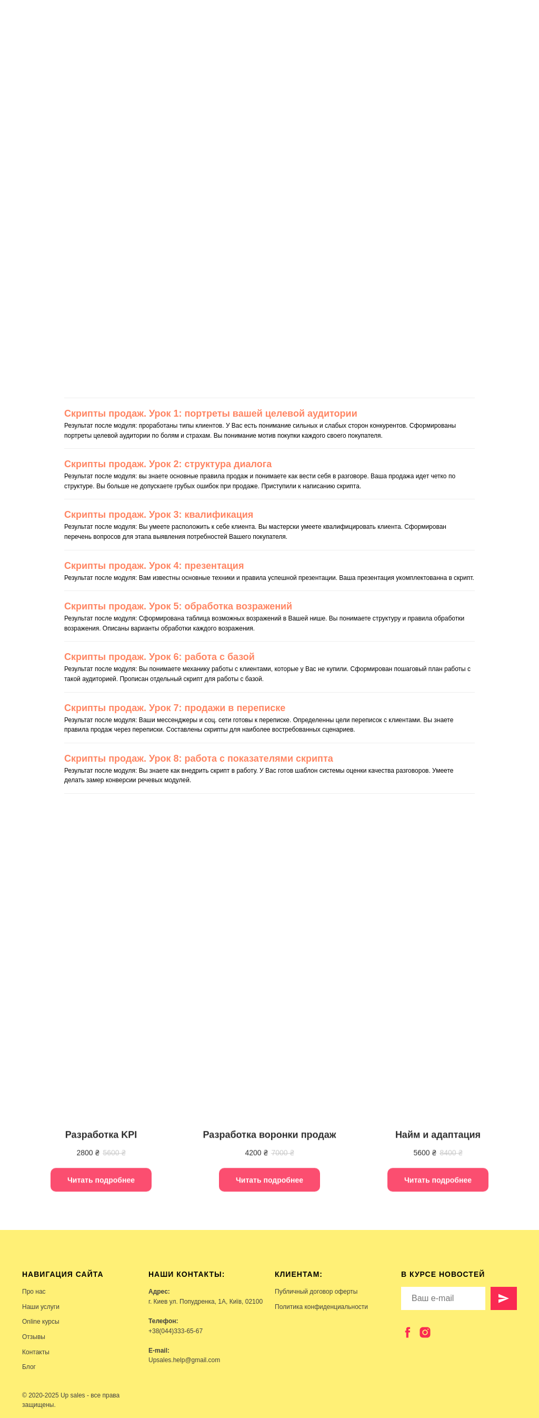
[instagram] (425, 1332)
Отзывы (33, 1337)
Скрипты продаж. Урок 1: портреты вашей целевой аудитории (210, 413)
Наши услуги (40, 1307)
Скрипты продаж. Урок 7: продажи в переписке (174, 708)
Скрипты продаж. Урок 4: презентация (154, 565)
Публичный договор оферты (316, 1291)
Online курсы (40, 1321)
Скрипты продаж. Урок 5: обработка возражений (178, 606)
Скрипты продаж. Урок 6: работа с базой (159, 657)
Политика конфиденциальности (321, 1307)
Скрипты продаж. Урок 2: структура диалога (168, 464)
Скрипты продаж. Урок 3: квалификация (158, 514)
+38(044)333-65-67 (175, 1331)
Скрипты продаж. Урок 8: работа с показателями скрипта (198, 758)
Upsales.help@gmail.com (184, 1360)
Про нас (34, 1291)
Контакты (35, 1352)
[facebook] (407, 1332)
